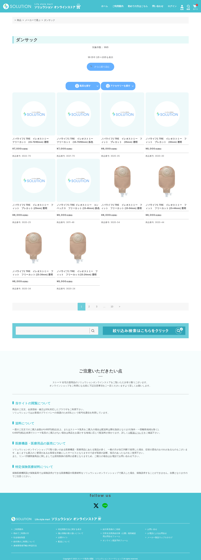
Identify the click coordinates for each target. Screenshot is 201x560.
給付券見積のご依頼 (111, 529)
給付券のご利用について (24, 541)
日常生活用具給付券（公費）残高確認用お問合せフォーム (119, 534)
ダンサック (49, 20)
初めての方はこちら (138, 6)
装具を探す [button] (83, 86)
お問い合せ (152, 529)
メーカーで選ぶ (32, 20)
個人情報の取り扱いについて (70, 533)
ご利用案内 (117, 6)
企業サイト (63, 537)
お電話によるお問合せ (157, 533)
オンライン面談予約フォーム (115, 540)
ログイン (172, 6)
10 (112, 306)
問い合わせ (157, 6)
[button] (188, 6)
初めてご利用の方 (21, 533)
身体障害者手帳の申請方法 (25, 545)
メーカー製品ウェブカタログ (160, 537)
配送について (137, 433)
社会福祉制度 (19, 537)
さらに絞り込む (100, 66)
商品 (19, 20)
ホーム (104, 6)
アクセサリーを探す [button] (118, 86)
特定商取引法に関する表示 (69, 529)
